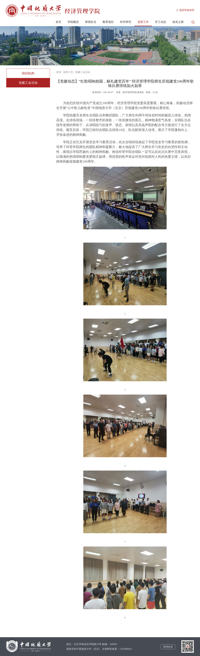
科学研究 (125, 21)
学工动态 (160, 21)
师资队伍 (90, 21)
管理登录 (168, 647)
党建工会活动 (28, 82)
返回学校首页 (185, 10)
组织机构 (28, 73)
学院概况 (73, 21)
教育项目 (108, 21)
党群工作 (143, 21)
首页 (58, 21)
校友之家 (178, 21)
